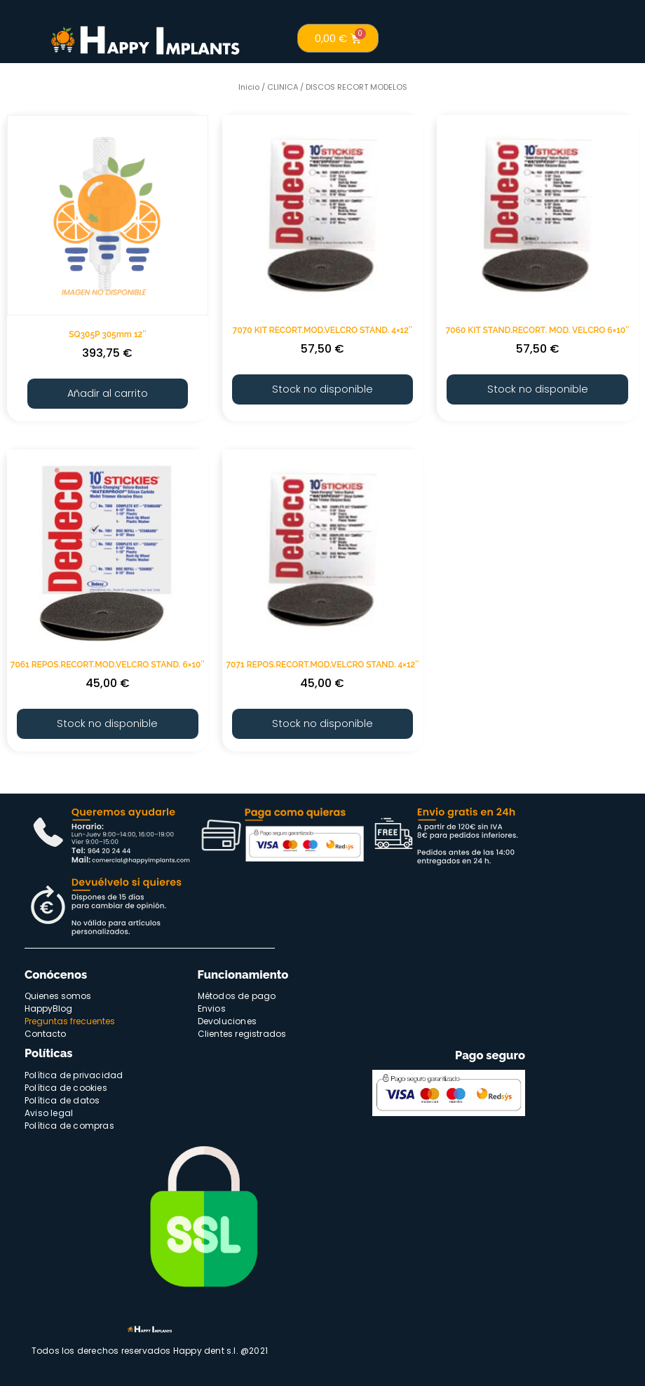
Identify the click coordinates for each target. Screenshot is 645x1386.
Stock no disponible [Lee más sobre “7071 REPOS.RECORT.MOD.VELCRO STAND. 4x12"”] (322, 720)
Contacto (45, 1030)
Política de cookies (66, 1083)
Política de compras (69, 1121)
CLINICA (282, 87)
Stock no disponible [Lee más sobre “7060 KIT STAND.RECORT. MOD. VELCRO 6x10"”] (537, 388)
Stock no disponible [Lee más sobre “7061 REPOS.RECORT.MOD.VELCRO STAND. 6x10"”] (107, 720)
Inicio (248, 87)
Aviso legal (49, 1109)
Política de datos (62, 1096)
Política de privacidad (74, 1071)
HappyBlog (48, 1005)
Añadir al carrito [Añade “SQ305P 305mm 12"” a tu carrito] (107, 392)
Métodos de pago (237, 992)
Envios (212, 1005)
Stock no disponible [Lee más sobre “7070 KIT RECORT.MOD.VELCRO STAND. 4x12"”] (322, 388)
